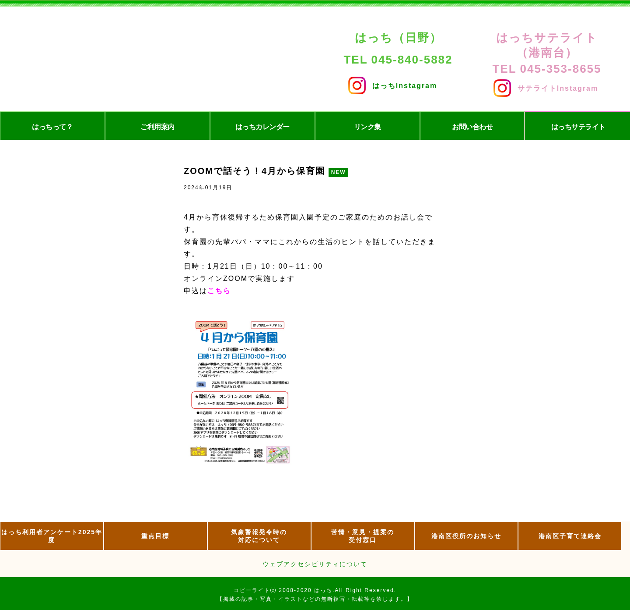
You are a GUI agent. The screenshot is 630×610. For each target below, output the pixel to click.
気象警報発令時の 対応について (259, 535)
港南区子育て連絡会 (570, 535)
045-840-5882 (412, 59)
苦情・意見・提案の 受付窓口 (362, 535)
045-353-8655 (561, 68)
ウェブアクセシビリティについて (315, 563)
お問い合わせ (472, 127)
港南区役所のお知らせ (466, 535)
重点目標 (155, 535)
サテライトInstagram (546, 86)
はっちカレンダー (262, 127)
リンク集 (367, 127)
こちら (219, 290)
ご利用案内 (157, 127)
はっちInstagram (392, 83)
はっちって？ (52, 127)
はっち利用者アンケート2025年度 (51, 535)
